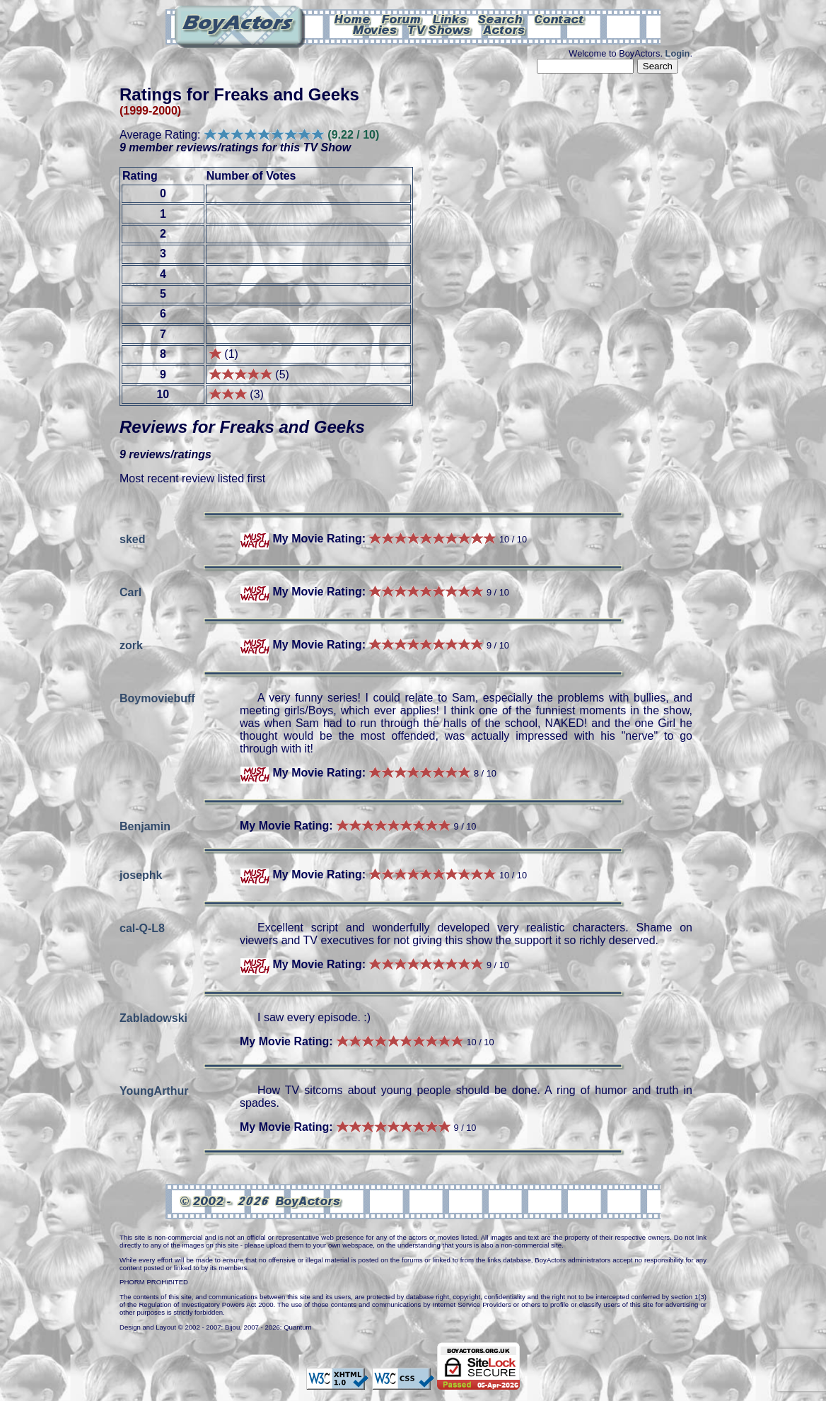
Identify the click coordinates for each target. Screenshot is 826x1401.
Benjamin (145, 826)
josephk (141, 874)
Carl (130, 592)
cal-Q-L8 (142, 928)
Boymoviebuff (157, 698)
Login (677, 53)
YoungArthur (154, 1090)
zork (131, 645)
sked (132, 539)
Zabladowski (153, 1017)
